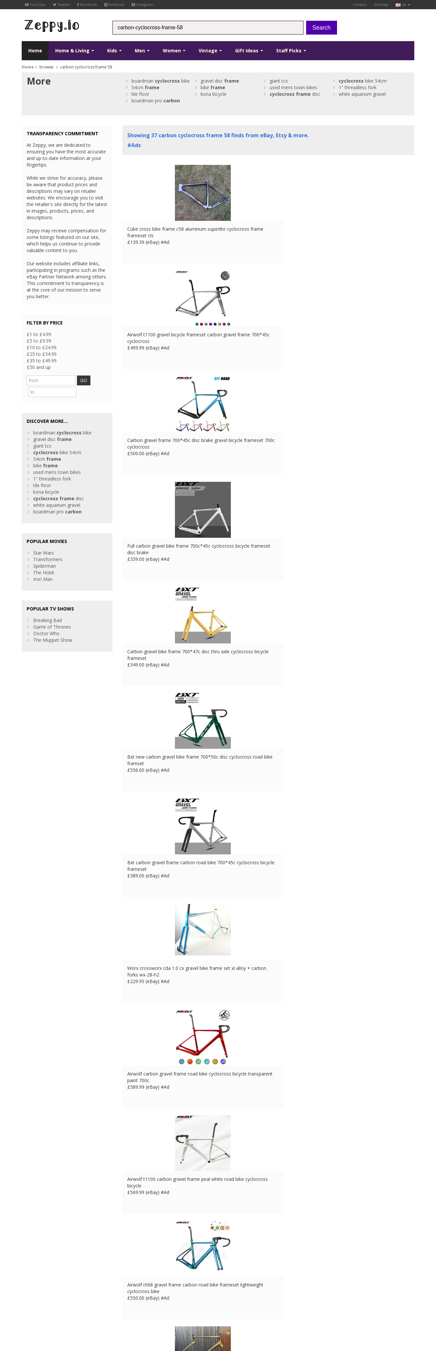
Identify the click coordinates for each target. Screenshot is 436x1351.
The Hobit (43, 560)
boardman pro (156, 100)
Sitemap (381, 4)
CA (166, 1309)
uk (403, 4)
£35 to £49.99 (42, 360)
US (157, 1309)
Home (35, 50)
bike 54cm (363, 81)
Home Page (135, 1269)
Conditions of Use (37, 1309)
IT (148, 1309)
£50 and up (39, 367)
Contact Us (134, 1263)
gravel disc (220, 81)
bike (213, 87)
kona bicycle (214, 94)
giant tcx (279, 81)
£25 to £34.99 (42, 354)
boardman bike (161, 81)
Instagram (143, 4)
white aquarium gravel (362, 94)
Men (142, 50)
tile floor (140, 94)
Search (321, 27)
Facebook (87, 4)
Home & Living (74, 50)
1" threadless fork (357, 87)
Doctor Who (46, 620)
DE (131, 1309)
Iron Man (43, 566)
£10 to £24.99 (42, 347)
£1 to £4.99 (39, 334)
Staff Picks (291, 50)
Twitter (61, 4)
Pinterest (114, 4)
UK (112, 1309)
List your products (141, 1276)
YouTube (35, 4)
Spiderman (44, 553)
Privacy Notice (70, 1309)
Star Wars (43, 540)
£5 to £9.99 (39, 341)
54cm (145, 87)
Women (174, 50)
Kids (114, 50)
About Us (132, 1256)
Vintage (210, 50)
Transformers (47, 546)
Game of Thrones (52, 614)
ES (140, 1309)
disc (295, 94)
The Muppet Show (52, 627)
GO (89, 380)
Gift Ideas (249, 50)
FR (122, 1309)
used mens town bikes (293, 87)
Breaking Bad (47, 607)
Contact (360, 4)
